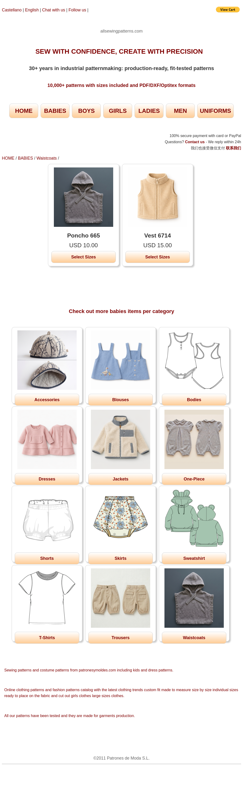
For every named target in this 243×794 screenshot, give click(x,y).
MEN (180, 111)
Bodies (194, 399)
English (32, 10)
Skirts (120, 558)
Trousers (121, 637)
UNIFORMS (215, 111)
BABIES (55, 111)
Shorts (47, 558)
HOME (24, 111)
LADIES (149, 111)
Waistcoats (47, 158)
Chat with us (54, 10)
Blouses (120, 399)
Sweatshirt (194, 558)
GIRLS (118, 111)
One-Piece (194, 479)
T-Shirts (47, 637)
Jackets (120, 479)
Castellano (12, 10)
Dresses (47, 479)
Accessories (47, 399)
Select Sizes (83, 257)
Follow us (78, 10)
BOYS (86, 111)
